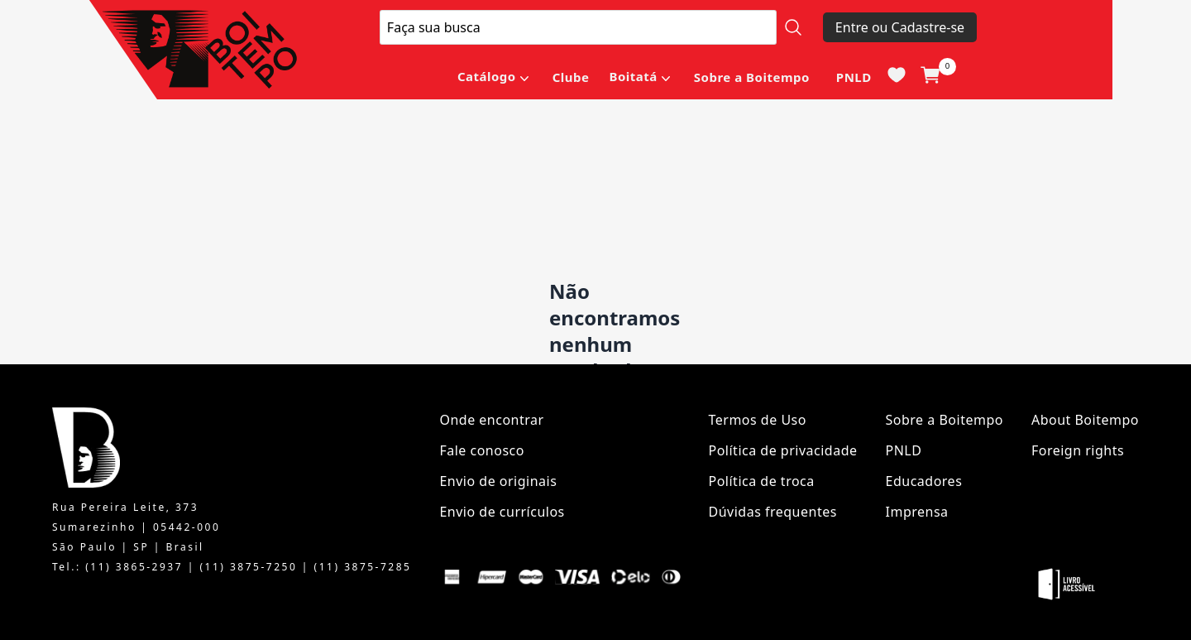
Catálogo (486, 76)
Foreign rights (1077, 450)
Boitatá (633, 76)
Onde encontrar (491, 420)
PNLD (854, 77)
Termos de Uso (757, 420)
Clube (571, 77)
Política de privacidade (783, 450)
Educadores (924, 481)
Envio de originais (498, 481)
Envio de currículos (501, 512)
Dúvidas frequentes (773, 512)
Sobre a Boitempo (752, 77)
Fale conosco (481, 450)
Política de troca (762, 481)
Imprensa (917, 512)
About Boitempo (1085, 420)
